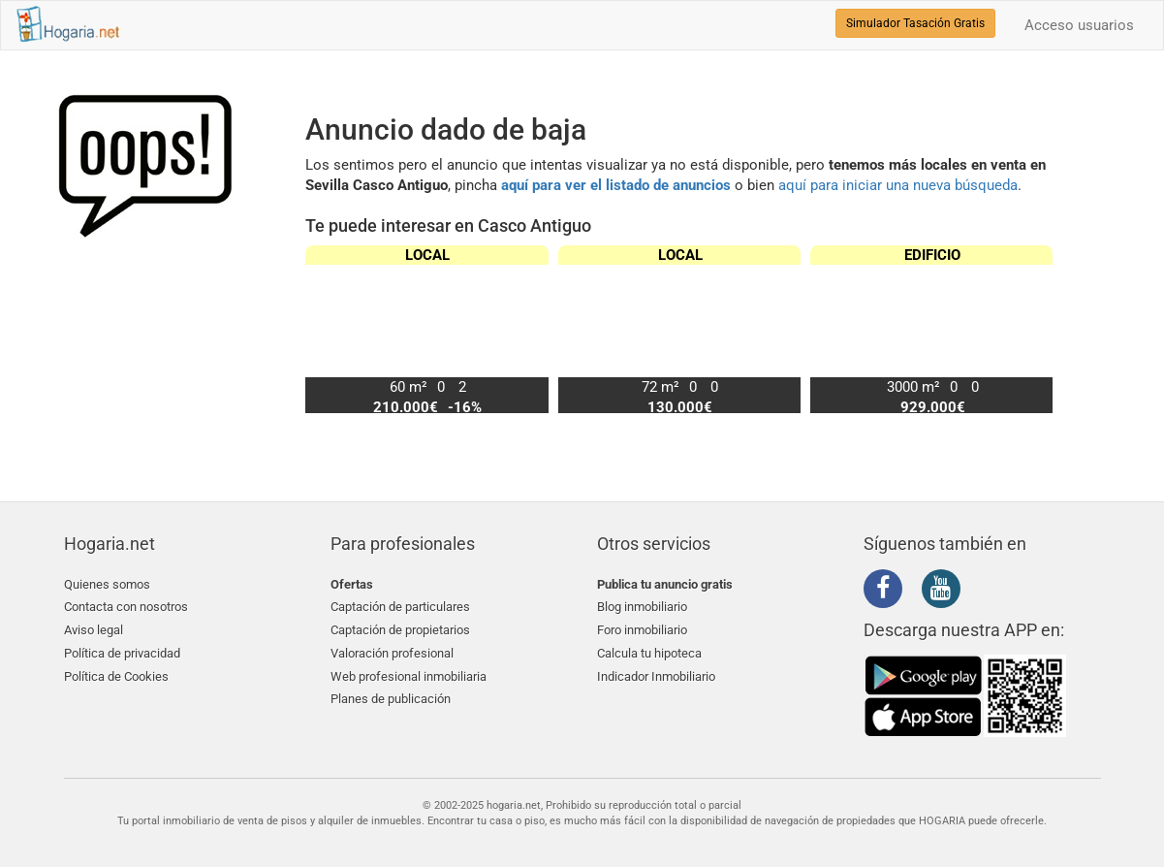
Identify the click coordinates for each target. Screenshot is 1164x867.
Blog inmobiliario (642, 606)
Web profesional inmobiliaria (408, 675)
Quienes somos (107, 584)
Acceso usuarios (1079, 25)
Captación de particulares (400, 606)
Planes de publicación (390, 698)
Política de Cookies (116, 675)
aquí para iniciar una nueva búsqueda (898, 185)
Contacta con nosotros (126, 606)
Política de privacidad (122, 652)
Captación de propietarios (400, 630)
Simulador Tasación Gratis (915, 23)
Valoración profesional (392, 652)
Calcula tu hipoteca (649, 652)
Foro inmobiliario (642, 630)
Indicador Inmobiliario (656, 675)
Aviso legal (93, 630)
